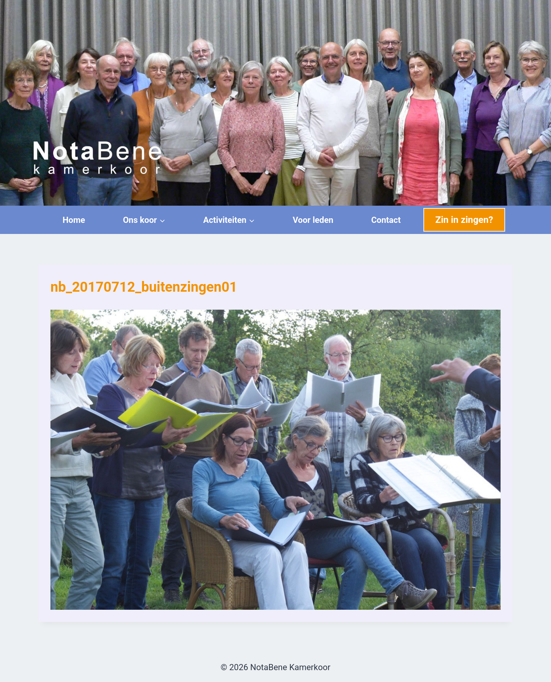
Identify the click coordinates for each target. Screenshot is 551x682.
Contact (385, 220)
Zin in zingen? (464, 219)
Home (74, 220)
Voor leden (313, 220)
